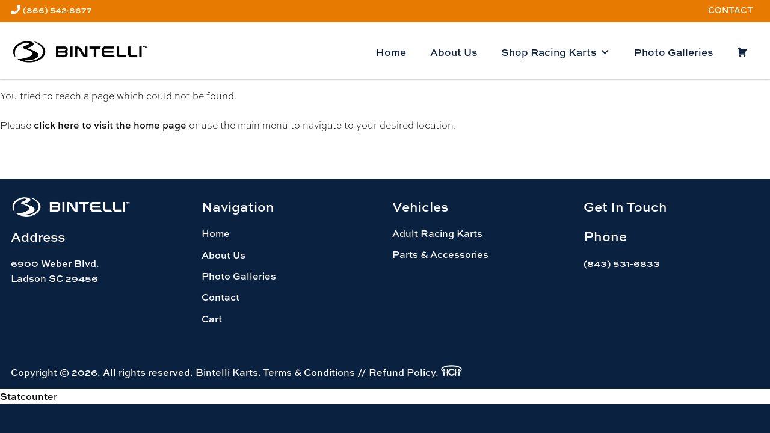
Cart (212, 318)
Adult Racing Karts (437, 233)
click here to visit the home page (110, 125)
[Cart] (742, 52)
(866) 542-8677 (57, 10)
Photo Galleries (673, 52)
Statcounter (28, 396)
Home (391, 52)
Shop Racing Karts (555, 52)
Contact (730, 10)
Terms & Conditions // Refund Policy (349, 372)
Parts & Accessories (440, 254)
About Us (453, 52)
